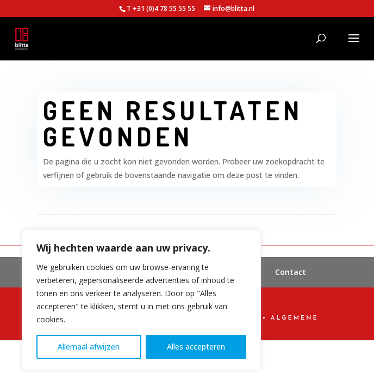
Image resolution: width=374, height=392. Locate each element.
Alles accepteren (196, 346)
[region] (141, 300)
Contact (290, 272)
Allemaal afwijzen (89, 346)
